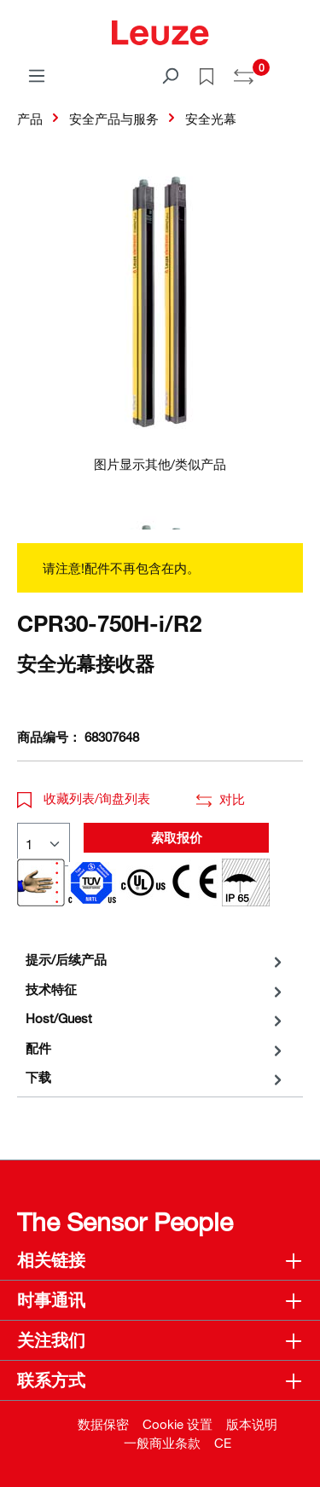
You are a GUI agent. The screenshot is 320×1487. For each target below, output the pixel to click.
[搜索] (169, 75)
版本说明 (251, 1424)
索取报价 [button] (176, 837)
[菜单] (36, 75)
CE (222, 1442)
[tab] (155, 960)
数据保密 (103, 1424)
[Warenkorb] (292, 70)
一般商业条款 (162, 1442)
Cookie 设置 (177, 1424)
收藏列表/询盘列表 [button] (83, 798)
